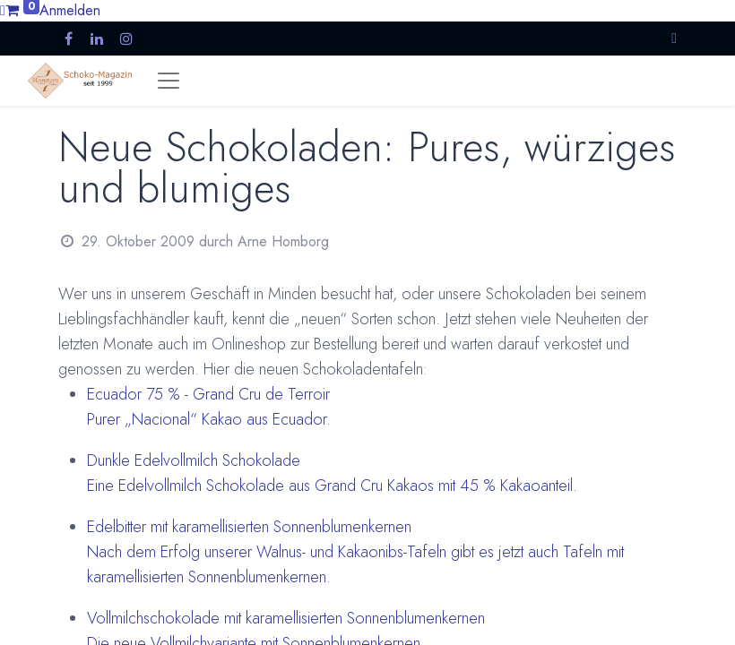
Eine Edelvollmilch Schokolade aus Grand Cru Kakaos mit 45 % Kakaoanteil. (332, 485)
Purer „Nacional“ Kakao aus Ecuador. (209, 419)
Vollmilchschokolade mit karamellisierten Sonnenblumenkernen (286, 618)
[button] (674, 38)
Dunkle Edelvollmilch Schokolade (193, 460)
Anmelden (69, 10)
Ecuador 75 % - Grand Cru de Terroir (208, 394)
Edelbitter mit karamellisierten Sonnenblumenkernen (249, 526)
